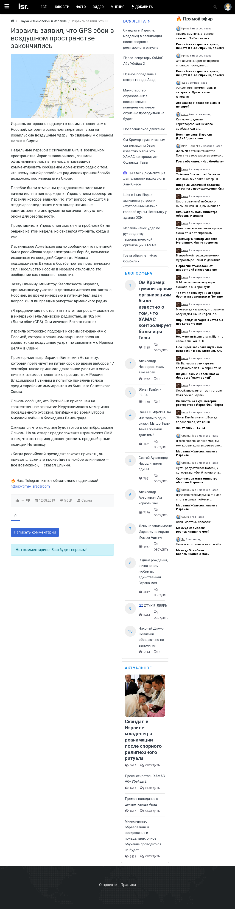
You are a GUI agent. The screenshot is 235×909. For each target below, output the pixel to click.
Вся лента (137, 21)
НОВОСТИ (61, 7)
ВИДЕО (98, 7)
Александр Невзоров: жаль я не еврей (151, 366)
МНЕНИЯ (117, 7)
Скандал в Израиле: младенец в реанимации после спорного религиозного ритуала (143, 740)
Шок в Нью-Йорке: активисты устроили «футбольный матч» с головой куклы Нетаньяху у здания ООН (145, 206)
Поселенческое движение (144, 129)
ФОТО (81, 7)
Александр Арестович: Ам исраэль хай (150, 497)
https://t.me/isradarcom (30, 486)
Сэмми (86, 500)
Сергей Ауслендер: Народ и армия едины (153, 463)
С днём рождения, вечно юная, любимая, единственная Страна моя (153, 571)
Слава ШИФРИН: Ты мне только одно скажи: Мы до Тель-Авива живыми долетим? (155, 423)
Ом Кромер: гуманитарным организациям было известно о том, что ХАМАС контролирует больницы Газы (144, 151)
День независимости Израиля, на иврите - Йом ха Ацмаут (155, 531)
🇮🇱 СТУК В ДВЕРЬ (153, 606)
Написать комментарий (35, 532)
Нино (184, 169)
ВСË (43, 7)
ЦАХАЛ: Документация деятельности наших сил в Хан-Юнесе (144, 178)
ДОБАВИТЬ (142, 7)
